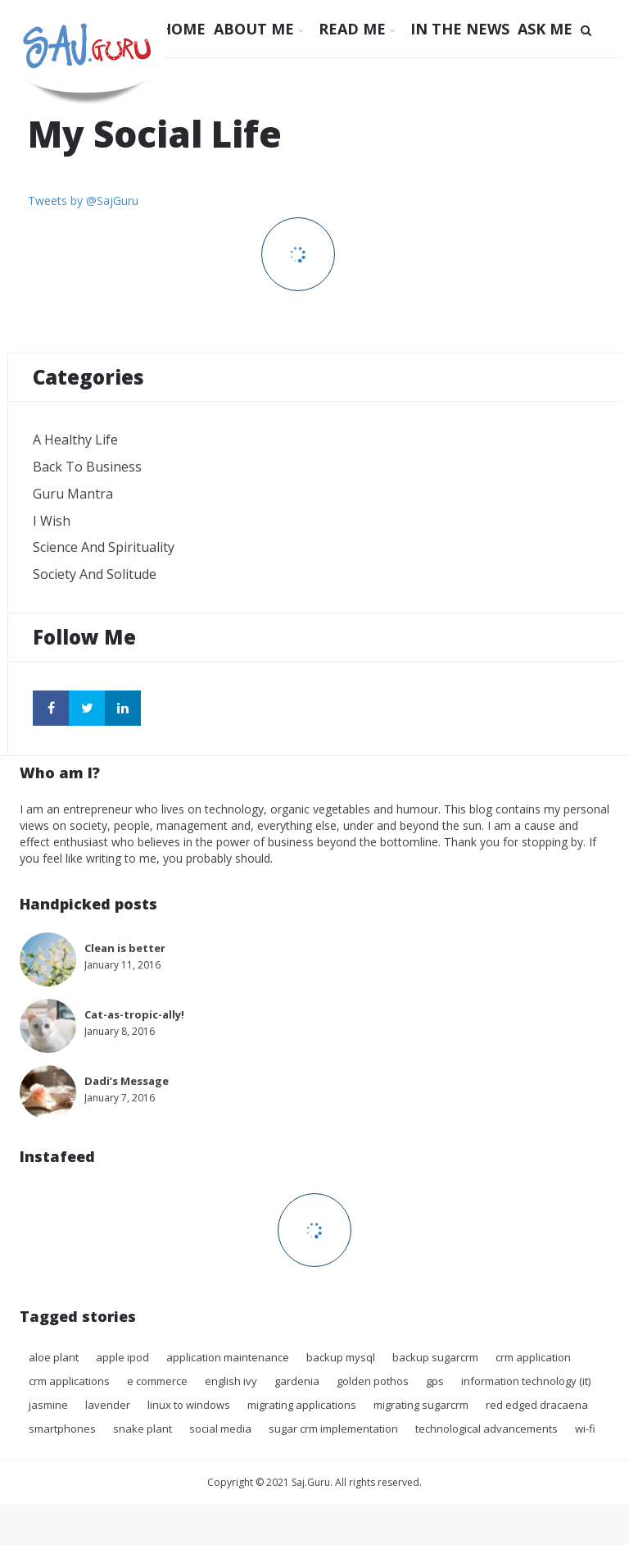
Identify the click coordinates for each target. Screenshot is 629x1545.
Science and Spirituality (103, 547)
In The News (459, 29)
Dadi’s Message (126, 1080)
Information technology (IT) (526, 1381)
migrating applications (301, 1404)
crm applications (69, 1381)
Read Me (360, 29)
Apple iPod (122, 1357)
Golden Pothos (373, 1381)
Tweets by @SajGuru (83, 200)
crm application (533, 1357)
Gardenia (296, 1381)
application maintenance (227, 1357)
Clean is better (124, 948)
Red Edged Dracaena (537, 1404)
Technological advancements (486, 1428)
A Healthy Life (75, 440)
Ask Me (545, 29)
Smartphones (62, 1428)
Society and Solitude (94, 574)
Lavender (107, 1404)
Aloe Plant (54, 1357)
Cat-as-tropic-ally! (134, 1014)
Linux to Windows (188, 1404)
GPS (435, 1381)
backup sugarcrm (435, 1357)
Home (183, 29)
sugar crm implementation (333, 1428)
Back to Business (87, 467)
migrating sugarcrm (420, 1404)
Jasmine (48, 1404)
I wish (51, 521)
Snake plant (142, 1428)
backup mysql (340, 1357)
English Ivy (231, 1381)
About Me (262, 29)
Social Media (220, 1428)
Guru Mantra (73, 494)
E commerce (157, 1381)
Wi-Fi (585, 1428)
